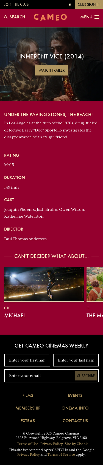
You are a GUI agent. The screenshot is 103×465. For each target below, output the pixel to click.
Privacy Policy (51, 444)
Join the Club (16, 4)
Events (75, 395)
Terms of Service (61, 454)
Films (28, 395)
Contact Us (75, 421)
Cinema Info (75, 408)
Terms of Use (27, 444)
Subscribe (86, 375)
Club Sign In (89, 4)
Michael (15, 315)
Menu (89, 17)
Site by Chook (76, 444)
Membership (27, 408)
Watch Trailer (51, 70)
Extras (28, 421)
